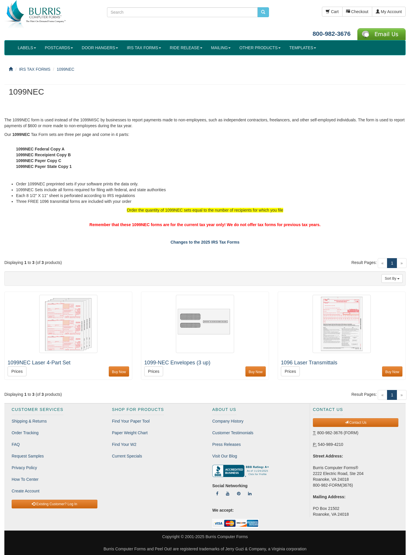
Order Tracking (25, 432)
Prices (17, 371)
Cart (332, 11)
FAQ (16, 444)
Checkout (357, 11)
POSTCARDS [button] (59, 47)
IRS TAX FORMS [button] (144, 47)
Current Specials (127, 456)
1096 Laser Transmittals (309, 363)
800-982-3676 (332, 33)
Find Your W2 (124, 444)
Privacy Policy (24, 467)
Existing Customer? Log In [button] (54, 504)
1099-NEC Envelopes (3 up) (177, 363)
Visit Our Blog (224, 456)
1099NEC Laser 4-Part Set (39, 363)
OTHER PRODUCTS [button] (259, 47)
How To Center (25, 479)
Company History (227, 421)
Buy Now (119, 372)
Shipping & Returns (29, 421)
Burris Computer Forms (227, 536)
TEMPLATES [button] (302, 47)
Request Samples (28, 456)
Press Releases (226, 444)
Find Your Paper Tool (131, 421)
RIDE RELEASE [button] (186, 47)
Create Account (26, 491)
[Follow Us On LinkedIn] (249, 494)
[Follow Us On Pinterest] (238, 494)
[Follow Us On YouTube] (227, 494)
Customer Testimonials (232, 432)
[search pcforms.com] (263, 12)
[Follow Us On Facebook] (217, 494)
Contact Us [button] (356, 423)
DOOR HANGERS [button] (100, 47)
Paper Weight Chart (130, 432)
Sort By (392, 278)
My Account (389, 11)
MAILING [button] (221, 47)
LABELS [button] (27, 47)
